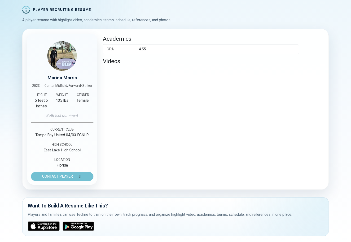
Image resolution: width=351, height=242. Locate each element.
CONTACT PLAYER (62, 176)
